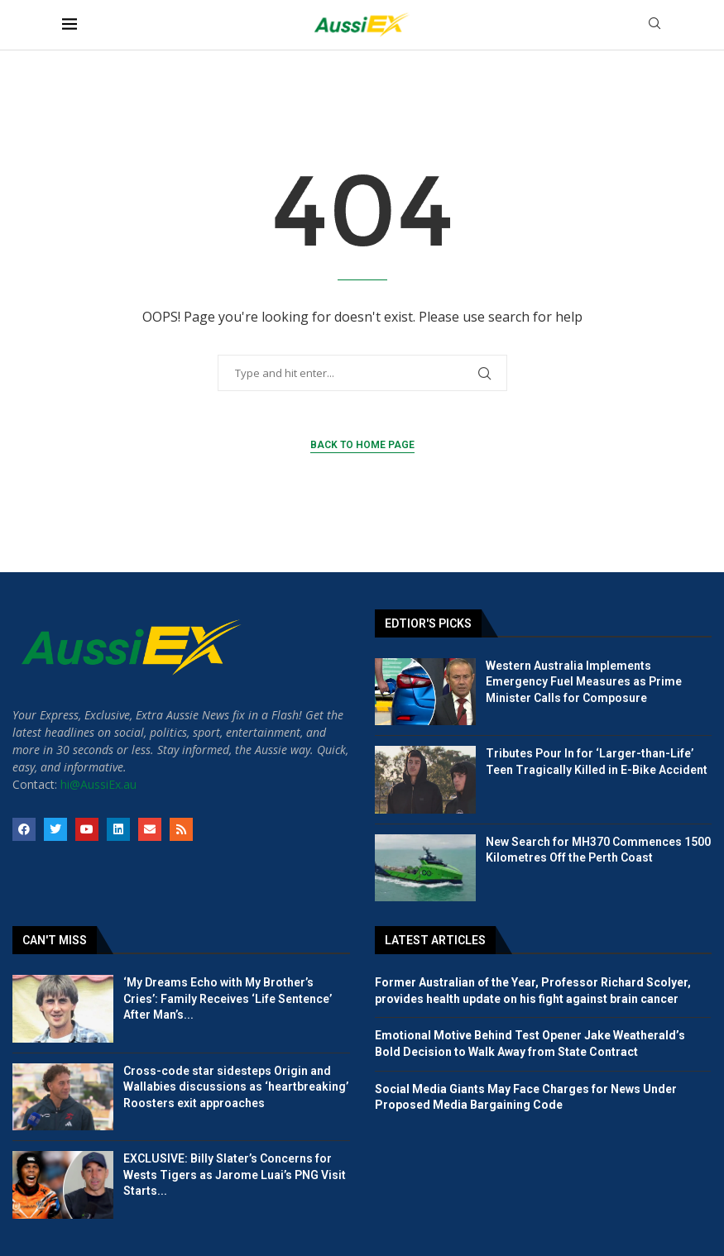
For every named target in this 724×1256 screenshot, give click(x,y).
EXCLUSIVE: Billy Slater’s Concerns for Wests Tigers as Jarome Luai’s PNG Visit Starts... (234, 1174)
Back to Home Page (362, 445)
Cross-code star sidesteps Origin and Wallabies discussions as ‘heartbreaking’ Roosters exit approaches (235, 1087)
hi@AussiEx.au (98, 784)
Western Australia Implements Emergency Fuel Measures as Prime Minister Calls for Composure (584, 681)
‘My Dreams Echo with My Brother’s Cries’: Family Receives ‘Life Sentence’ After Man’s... (227, 998)
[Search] (654, 25)
